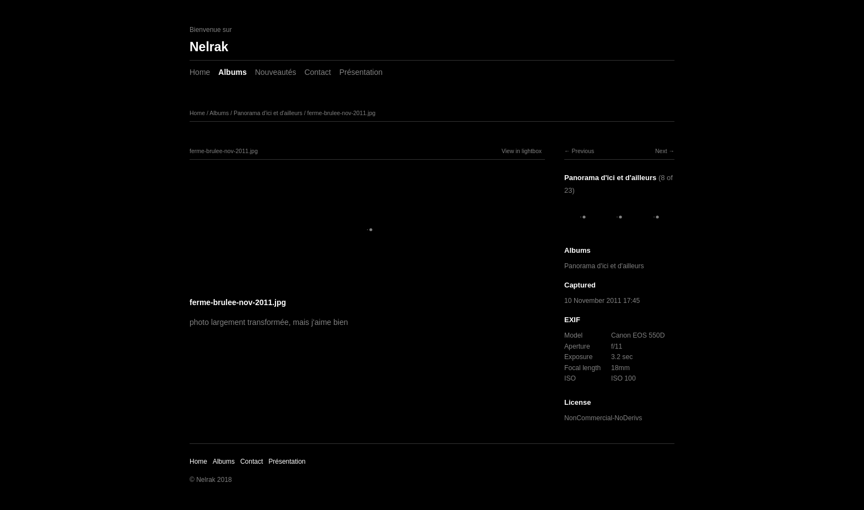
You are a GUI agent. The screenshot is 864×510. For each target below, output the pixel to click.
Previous (582, 151)
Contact (317, 72)
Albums (232, 72)
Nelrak (209, 47)
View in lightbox (521, 151)
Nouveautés (275, 72)
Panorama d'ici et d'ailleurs (268, 113)
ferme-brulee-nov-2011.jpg (341, 113)
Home (200, 72)
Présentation (361, 72)
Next (661, 151)
